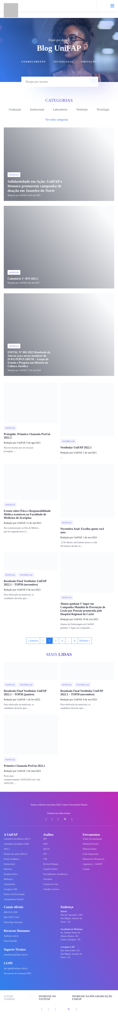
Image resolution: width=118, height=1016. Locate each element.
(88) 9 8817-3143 (11, 917)
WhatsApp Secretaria (13, 922)
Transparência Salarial (14, 899)
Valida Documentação (92, 839)
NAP (45, 844)
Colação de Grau (50, 884)
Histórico (8, 869)
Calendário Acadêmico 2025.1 (17, 839)
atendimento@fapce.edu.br (16, 955)
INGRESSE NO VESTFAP (47, 997)
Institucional (37, 109)
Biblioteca (8, 879)
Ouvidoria (47, 879)
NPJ (45, 839)
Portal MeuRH (10, 941)
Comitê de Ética (50, 869)
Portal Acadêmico (12, 859)
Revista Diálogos (50, 864)
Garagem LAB (10, 889)
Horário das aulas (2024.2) (15, 854)
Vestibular (82, 109)
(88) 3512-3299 (11, 912)
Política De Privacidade (14, 894)
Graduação (15, 109)
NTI (45, 854)
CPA (45, 859)
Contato (86, 869)
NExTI (46, 849)
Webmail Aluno (90, 849)
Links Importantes (91, 854)
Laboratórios (60, 109)
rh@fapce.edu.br (11, 936)
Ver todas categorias (59, 119)
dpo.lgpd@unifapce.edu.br (15, 968)
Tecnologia (103, 109)
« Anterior (33, 640)
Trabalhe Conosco (51, 889)
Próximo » (85, 640)
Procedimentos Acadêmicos (55, 874)
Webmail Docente (90, 844)
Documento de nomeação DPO (17, 973)
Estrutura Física (11, 874)
